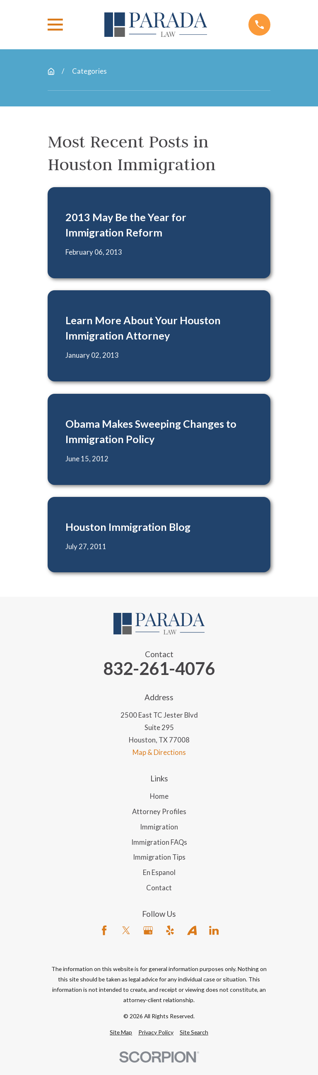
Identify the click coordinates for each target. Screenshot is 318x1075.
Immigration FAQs (159, 842)
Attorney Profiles (159, 811)
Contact (159, 888)
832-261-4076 (159, 668)
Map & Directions (159, 752)
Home (159, 796)
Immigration (159, 827)
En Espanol (159, 872)
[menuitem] (121, 1032)
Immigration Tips (159, 857)
